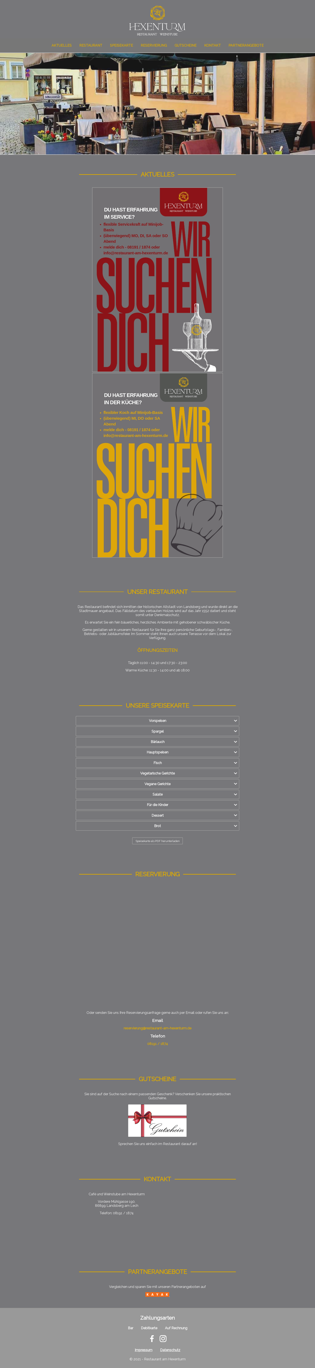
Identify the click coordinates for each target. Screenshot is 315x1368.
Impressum (143, 1350)
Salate (158, 794)
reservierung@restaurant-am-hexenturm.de (157, 1028)
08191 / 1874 (157, 1044)
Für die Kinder (157, 805)
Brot (157, 826)
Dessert (158, 815)
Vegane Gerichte (157, 784)
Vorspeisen (157, 721)
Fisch (157, 763)
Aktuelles (62, 45)
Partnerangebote (246, 45)
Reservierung (154, 45)
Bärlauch (158, 742)
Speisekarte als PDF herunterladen (158, 841)
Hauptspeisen (157, 752)
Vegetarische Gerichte (157, 773)
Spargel (158, 731)
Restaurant (90, 45)
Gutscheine (186, 45)
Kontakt (212, 45)
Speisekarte (121, 45)
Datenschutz (170, 1350)
